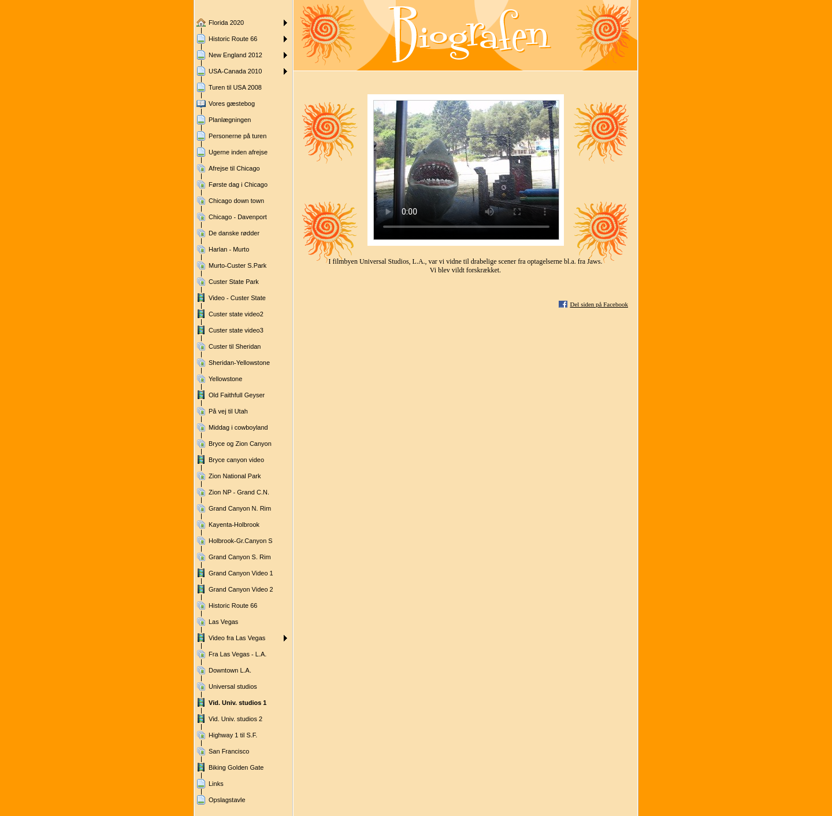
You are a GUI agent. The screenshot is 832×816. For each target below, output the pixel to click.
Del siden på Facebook (599, 304)
